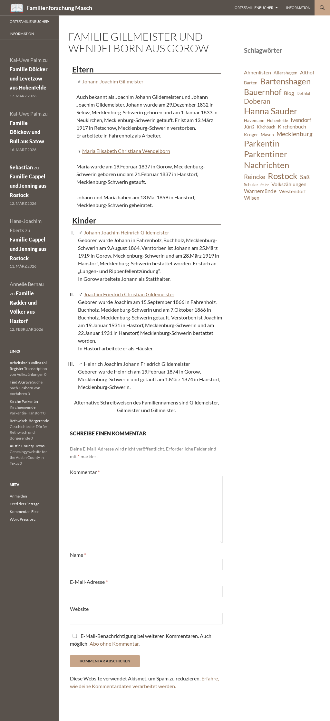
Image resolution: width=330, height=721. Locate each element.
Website (79, 609)
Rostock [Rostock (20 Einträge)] (282, 176)
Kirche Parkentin (24, 401)
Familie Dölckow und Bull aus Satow (27, 132)
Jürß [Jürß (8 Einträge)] (249, 126)
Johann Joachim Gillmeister (112, 81)
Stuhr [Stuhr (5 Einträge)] (264, 185)
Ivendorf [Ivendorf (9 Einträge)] (301, 120)
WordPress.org (22, 519)
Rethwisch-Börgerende (29, 420)
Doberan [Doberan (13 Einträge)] (257, 101)
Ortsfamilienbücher (254, 7)
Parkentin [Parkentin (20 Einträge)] (261, 143)
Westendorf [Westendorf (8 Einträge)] (292, 191)
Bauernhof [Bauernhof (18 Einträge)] (262, 92)
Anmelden (18, 496)
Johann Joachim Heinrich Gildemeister (126, 232)
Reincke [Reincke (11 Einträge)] (254, 176)
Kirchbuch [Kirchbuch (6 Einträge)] (266, 127)
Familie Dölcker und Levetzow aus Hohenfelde (29, 78)
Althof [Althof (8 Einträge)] (307, 72)
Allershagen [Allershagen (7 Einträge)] (285, 72)
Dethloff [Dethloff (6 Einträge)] (304, 93)
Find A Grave (21, 382)
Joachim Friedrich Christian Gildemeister (129, 294)
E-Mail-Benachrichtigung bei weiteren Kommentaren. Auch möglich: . (140, 640)
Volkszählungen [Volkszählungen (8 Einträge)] (288, 184)
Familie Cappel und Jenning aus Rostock (28, 185)
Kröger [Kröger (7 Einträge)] (251, 134)
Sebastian (21, 167)
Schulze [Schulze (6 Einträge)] (251, 184)
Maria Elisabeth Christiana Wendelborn (126, 151)
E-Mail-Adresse (89, 582)
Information (298, 7)
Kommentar (85, 472)
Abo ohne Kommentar (114, 643)
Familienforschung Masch (59, 7)
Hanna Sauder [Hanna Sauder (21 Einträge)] (270, 111)
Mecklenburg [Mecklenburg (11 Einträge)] (295, 134)
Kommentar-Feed (25, 511)
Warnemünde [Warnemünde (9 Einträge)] (260, 191)
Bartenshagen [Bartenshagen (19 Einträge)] (285, 81)
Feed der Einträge (24, 503)
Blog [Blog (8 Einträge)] (289, 93)
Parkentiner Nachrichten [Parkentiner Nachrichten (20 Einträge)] (266, 159)
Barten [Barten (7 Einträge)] (250, 82)
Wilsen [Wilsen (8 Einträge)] (251, 198)
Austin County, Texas (27, 445)
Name (78, 555)
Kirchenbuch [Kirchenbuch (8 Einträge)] (292, 126)
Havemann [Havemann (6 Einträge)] (254, 120)
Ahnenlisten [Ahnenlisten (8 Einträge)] (257, 72)
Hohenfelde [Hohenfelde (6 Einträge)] (277, 120)
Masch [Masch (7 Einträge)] (267, 134)
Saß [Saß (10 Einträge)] (305, 176)
